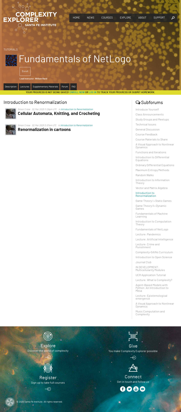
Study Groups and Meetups (152, 119)
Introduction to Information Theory (153, 181)
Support (159, 17)
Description (11, 87)
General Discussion (148, 129)
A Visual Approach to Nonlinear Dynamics (155, 146)
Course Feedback (146, 134)
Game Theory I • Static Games (154, 200)
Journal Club (143, 262)
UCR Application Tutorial (151, 275)
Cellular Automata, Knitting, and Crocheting (59, 114)
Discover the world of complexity (47, 350)
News (90, 17)
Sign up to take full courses (48, 382)
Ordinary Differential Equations (155, 165)
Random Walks (145, 175)
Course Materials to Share (152, 139)
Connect (133, 377)
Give (133, 346)
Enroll (25, 71)
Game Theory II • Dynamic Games (151, 207)
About (142, 17)
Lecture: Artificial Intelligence (154, 239)
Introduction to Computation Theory (153, 223)
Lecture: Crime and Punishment (148, 246)
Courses (107, 17)
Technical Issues (146, 124)
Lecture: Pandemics (148, 234)
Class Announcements (150, 114)
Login (160, 3)
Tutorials (11, 49)
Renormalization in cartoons (44, 130)
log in (92, 92)
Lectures (24, 87)
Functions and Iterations (151, 152)
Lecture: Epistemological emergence (151, 297)
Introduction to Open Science (154, 257)
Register (172, 3)
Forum (65, 87)
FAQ (73, 87)
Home (76, 17)
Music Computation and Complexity (150, 313)
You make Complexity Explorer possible (133, 351)
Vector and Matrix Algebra (151, 188)
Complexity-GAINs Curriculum (154, 252)
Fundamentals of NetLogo (152, 229)
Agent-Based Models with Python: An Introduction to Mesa (152, 288)
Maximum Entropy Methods (152, 170)
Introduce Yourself (147, 109)
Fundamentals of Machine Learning (152, 215)
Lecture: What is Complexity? (154, 280)
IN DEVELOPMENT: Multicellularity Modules (150, 269)
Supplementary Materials (45, 87)
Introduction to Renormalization (77, 109)
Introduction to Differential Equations (152, 159)
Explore (125, 17)
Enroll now (77, 92)
